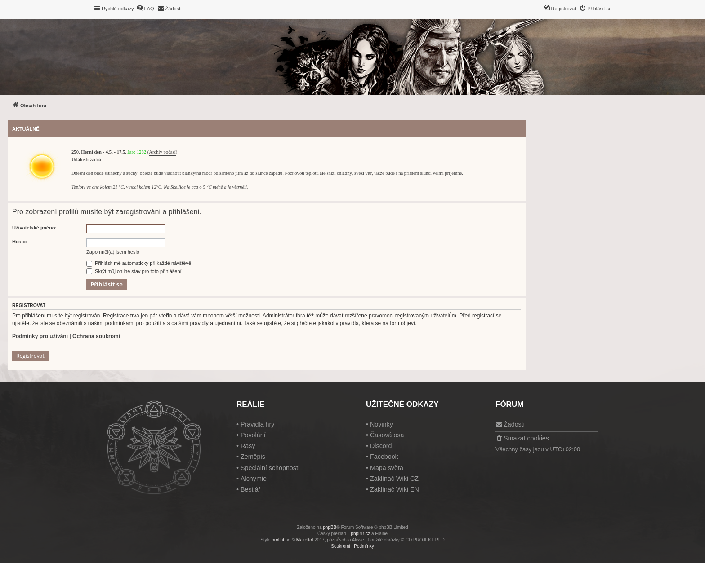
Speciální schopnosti (270, 467)
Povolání (253, 435)
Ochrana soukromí (96, 336)
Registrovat (30, 356)
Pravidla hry (258, 424)
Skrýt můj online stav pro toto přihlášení (134, 271)
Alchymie (254, 478)
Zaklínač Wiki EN (394, 489)
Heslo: (19, 241)
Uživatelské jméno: (34, 227)
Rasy (248, 445)
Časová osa (387, 435)
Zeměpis (253, 456)
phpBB (329, 527)
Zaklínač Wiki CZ (394, 478)
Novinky (381, 424)
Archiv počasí (162, 152)
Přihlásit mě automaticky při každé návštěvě (138, 263)
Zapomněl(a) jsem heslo (112, 252)
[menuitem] (145, 8)
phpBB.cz (360, 533)
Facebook (384, 456)
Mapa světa (386, 467)
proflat (278, 539)
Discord (381, 445)
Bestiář (251, 489)
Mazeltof (304, 539)
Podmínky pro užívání (40, 336)
